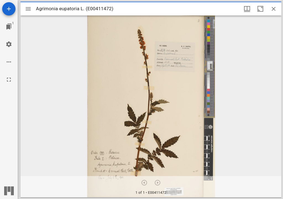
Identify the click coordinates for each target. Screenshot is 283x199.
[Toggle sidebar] (28, 8)
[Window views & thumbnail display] (247, 8)
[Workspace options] (8, 62)
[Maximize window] (260, 8)
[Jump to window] (8, 26)
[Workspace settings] (8, 44)
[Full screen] (8, 79)
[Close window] (273, 8)
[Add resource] (8, 8)
